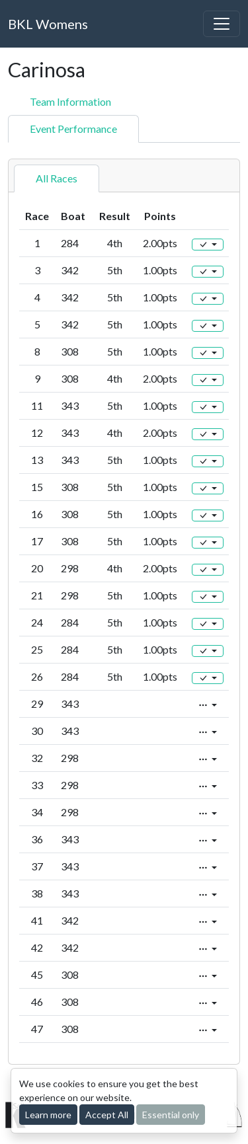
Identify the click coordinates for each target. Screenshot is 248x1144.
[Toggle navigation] (221, 24)
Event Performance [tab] (73, 128)
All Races (56, 178)
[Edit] (208, 244)
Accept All (106, 1114)
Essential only (170, 1114)
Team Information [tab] (70, 101)
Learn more (48, 1114)
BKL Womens (48, 24)
